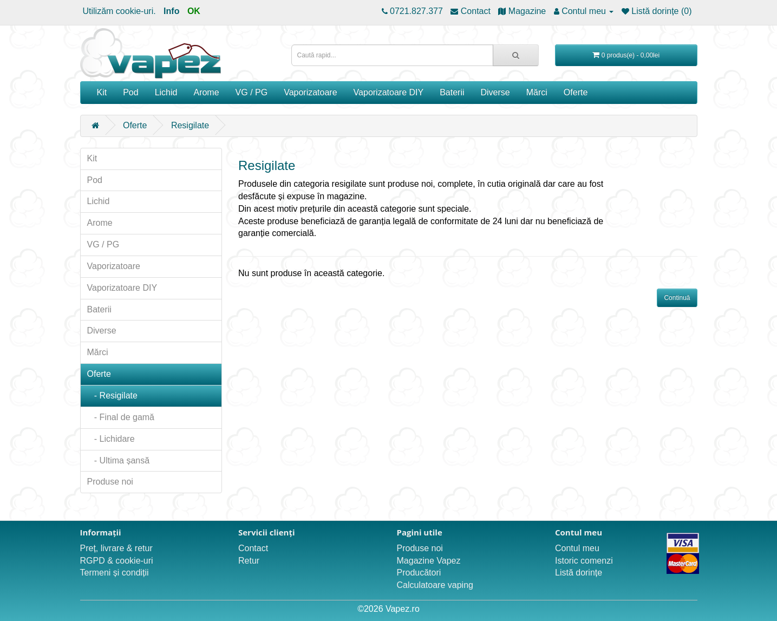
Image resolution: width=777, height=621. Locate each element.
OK (193, 11)
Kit (102, 92)
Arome (206, 92)
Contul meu (577, 548)
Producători (419, 572)
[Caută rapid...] (516, 55)
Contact (253, 548)
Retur (248, 560)
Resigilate (190, 125)
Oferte (575, 92)
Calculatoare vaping (435, 585)
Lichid (166, 92)
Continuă (677, 298)
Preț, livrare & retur (116, 548)
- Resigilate (112, 395)
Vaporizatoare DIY (389, 92)
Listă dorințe (578, 572)
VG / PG (252, 92)
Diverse (495, 92)
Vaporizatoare (310, 92)
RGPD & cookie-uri (116, 560)
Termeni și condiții (114, 572)
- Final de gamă (121, 417)
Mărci (536, 92)
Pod (130, 92)
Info (171, 11)
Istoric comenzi (584, 560)
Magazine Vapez (429, 560)
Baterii (452, 92)
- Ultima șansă (118, 460)
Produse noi (110, 481)
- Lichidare (111, 438)
